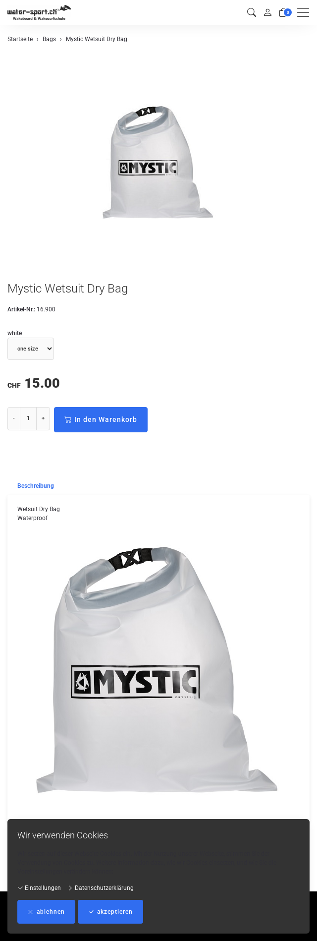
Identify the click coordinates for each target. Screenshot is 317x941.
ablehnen (46, 911)
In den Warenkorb (100, 419)
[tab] (30, 486)
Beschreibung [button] (35, 485)
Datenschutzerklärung (100, 887)
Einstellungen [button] (39, 887)
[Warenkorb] (283, 12)
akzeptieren (110, 911)
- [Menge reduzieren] (14, 418)
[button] (252, 12)
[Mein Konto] (267, 12)
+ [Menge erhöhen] (43, 418)
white (14, 333)
